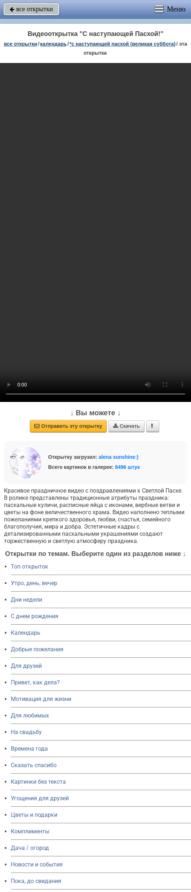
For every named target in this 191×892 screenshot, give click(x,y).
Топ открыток (29, 566)
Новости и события (37, 864)
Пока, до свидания (36, 881)
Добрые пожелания (37, 649)
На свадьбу (26, 732)
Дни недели (26, 599)
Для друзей (26, 665)
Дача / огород (30, 848)
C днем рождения (34, 616)
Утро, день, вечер (34, 583)
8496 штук (127, 467)
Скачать (126, 426)
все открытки (31, 9)
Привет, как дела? (35, 682)
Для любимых (30, 715)
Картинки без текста (38, 781)
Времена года (29, 748)
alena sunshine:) (118, 457)
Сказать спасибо (34, 765)
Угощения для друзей (40, 798)
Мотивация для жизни (41, 699)
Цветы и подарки (34, 814)
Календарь (53, 44)
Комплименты (30, 831)
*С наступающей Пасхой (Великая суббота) (123, 44)
